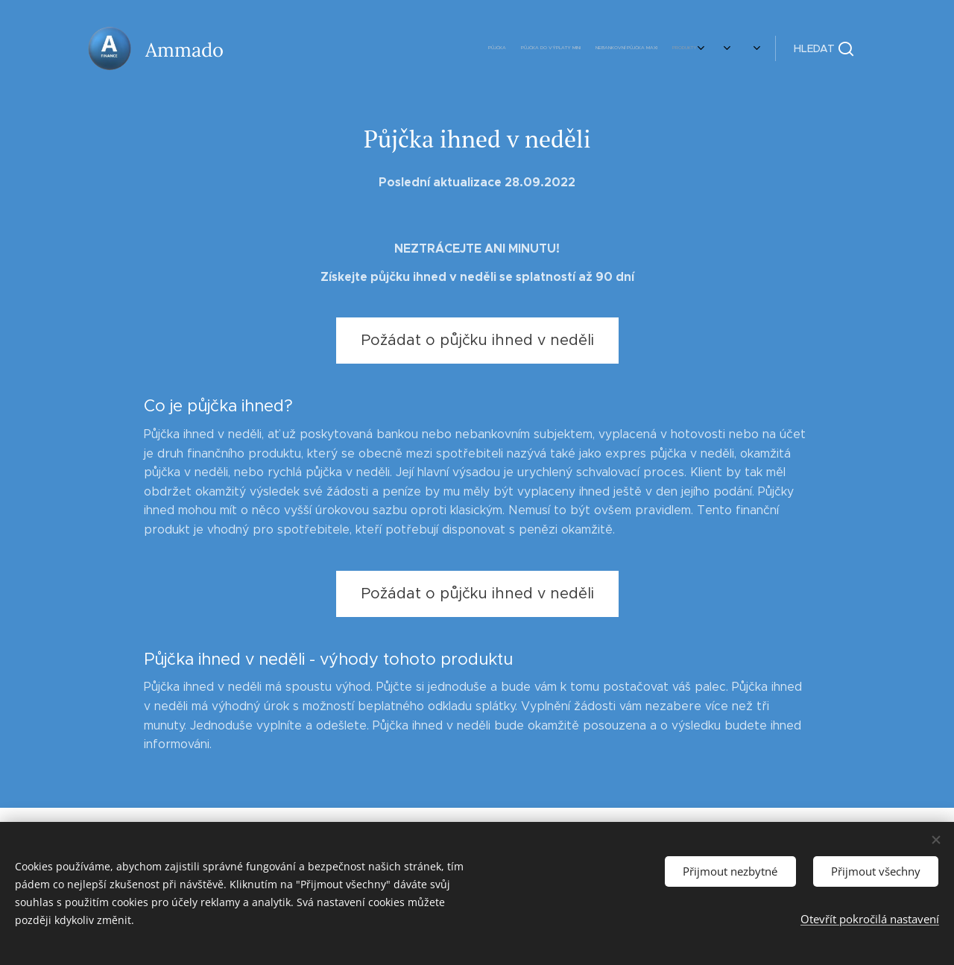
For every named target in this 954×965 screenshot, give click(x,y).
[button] (823, 48)
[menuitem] (553, 48)
